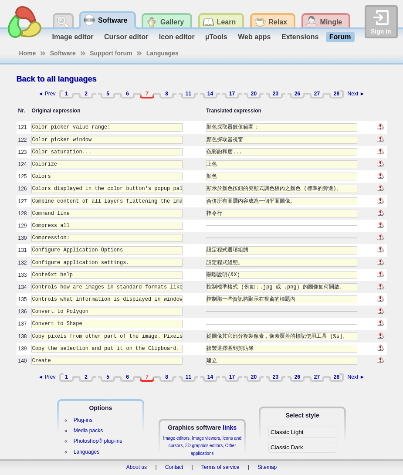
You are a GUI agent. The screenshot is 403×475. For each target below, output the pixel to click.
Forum (340, 37)
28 (336, 94)
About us (136, 467)
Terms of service (220, 467)
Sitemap (267, 467)
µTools (216, 37)
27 (317, 94)
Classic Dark (287, 447)
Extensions (299, 37)
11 (188, 94)
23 (275, 94)
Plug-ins (83, 420)
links (230, 427)
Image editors (176, 438)
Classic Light (287, 432)
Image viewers (206, 438)
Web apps (254, 37)
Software (63, 53)
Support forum (111, 53)
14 (210, 94)
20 (254, 94)
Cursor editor (126, 37)
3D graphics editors (204, 445)
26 (297, 94)
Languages (162, 53)
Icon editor (177, 37)
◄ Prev (47, 94)
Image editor (72, 37)
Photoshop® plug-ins (98, 441)
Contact (174, 467)
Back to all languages (57, 79)
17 (232, 94)
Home (27, 53)
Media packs (88, 431)
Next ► (356, 94)
